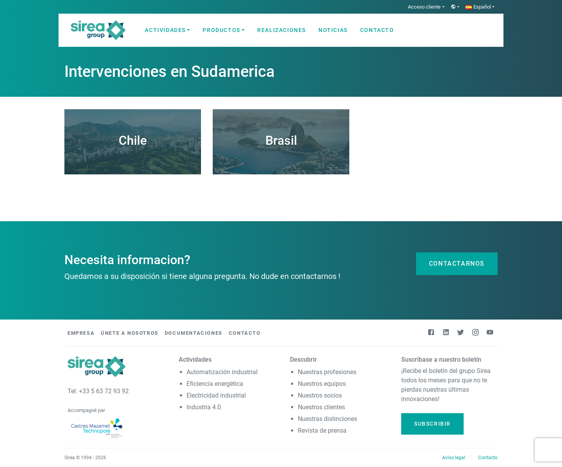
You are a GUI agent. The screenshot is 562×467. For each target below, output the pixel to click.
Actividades (165, 30)
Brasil (281, 140)
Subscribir (432, 424)
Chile (133, 140)
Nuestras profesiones (327, 372)
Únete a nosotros (129, 333)
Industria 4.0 (204, 407)
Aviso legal (453, 457)
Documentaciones (193, 333)
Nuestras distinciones (327, 419)
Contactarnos (457, 263)
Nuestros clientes (321, 407)
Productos (221, 30)
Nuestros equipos (322, 383)
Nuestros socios (320, 395)
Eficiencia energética (215, 383)
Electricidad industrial (216, 395)
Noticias (333, 30)
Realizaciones (281, 30)
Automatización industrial (222, 372)
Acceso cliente (424, 7)
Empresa (81, 333)
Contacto (377, 30)
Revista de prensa (322, 430)
